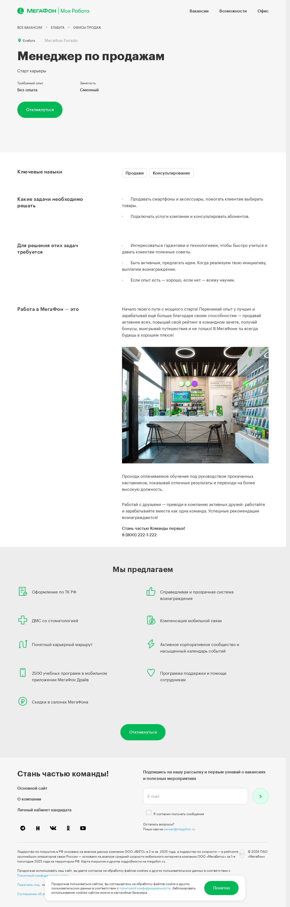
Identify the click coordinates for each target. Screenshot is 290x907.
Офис (263, 10)
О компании (29, 798)
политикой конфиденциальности (145, 888)
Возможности (233, 10)
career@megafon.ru (179, 829)
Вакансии (199, 10)
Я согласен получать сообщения (178, 814)
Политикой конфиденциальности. (43, 875)
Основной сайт (32, 788)
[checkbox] (148, 812)
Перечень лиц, (29, 884)
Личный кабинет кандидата (44, 809)
